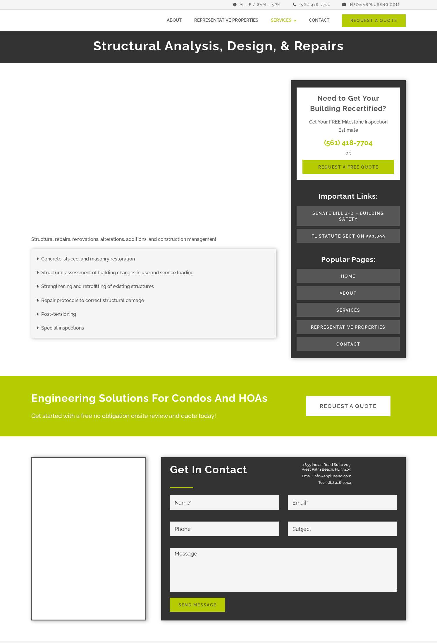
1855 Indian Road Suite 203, (327, 464)
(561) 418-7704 (338, 482)
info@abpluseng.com (332, 476)
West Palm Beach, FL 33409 (326, 469)
